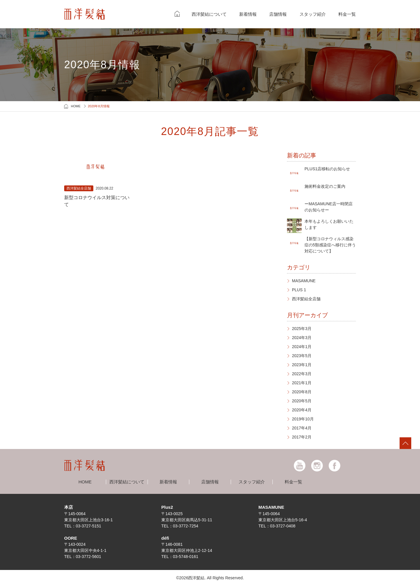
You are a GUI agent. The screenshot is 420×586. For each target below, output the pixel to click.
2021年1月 (302, 382)
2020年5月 (302, 401)
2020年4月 (302, 410)
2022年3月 (302, 373)
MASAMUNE (304, 280)
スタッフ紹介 (313, 14)
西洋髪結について (209, 14)
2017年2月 (302, 437)
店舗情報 (278, 14)
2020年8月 (302, 392)
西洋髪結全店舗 (306, 298)
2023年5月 (302, 355)
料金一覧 (347, 14)
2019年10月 (303, 419)
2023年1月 (302, 364)
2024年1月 (302, 346)
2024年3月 (302, 337)
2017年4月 (302, 428)
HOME (75, 106)
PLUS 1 (299, 289)
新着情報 (248, 14)
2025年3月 (302, 328)
